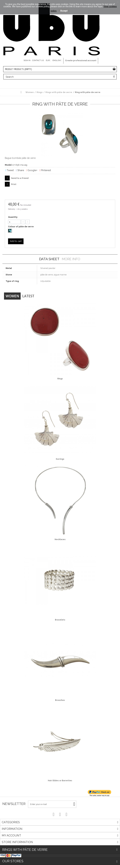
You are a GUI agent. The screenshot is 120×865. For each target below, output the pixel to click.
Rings (60, 379)
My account (11, 835)
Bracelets (60, 620)
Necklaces (60, 539)
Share (20, 170)
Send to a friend (20, 178)
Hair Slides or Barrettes (60, 780)
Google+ (31, 170)
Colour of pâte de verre (21, 226)
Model (8, 165)
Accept (63, 11)
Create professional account (80, 60)
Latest (28, 296)
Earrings (60, 459)
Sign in (27, 60)
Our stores (12, 861)
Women (12, 296)
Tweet (9, 170)
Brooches (60, 700)
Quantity (12, 217)
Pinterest (45, 170)
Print (13, 184)
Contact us (38, 60)
